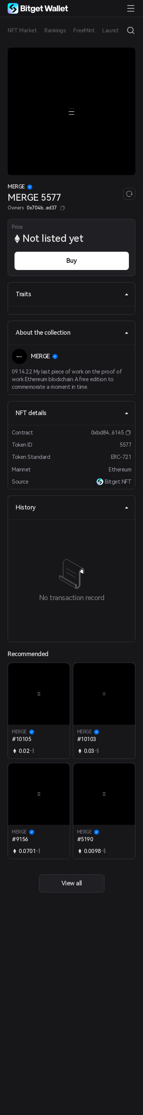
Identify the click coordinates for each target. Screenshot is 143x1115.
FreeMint (84, 30)
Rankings (55, 30)
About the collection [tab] (72, 332)
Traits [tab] (72, 294)
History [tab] (72, 507)
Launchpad (115, 30)
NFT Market (22, 30)
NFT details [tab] (72, 413)
